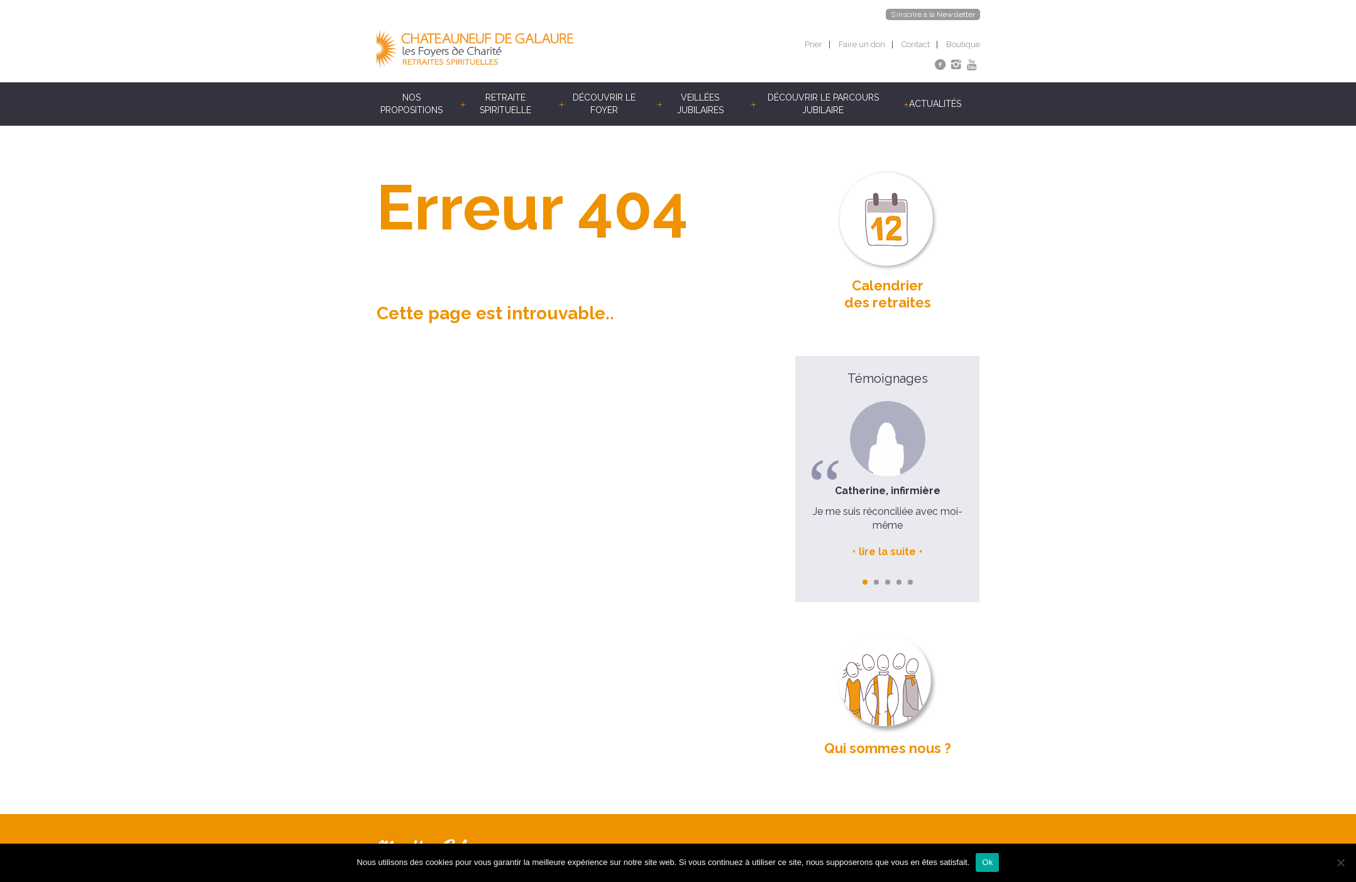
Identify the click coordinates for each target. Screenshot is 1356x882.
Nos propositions (411, 103)
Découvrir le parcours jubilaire (823, 103)
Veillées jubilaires (700, 103)
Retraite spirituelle (505, 103)
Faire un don (862, 44)
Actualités (935, 104)
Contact (915, 44)
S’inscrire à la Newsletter (933, 14)
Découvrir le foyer (604, 103)
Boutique (963, 44)
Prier (813, 44)
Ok (987, 862)
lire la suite (887, 552)
